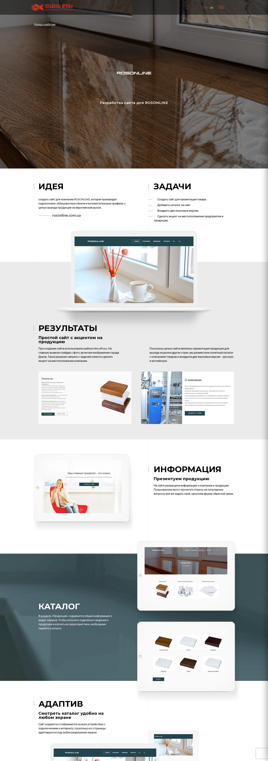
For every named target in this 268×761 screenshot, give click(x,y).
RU (206, 7)
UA (211, 7)
